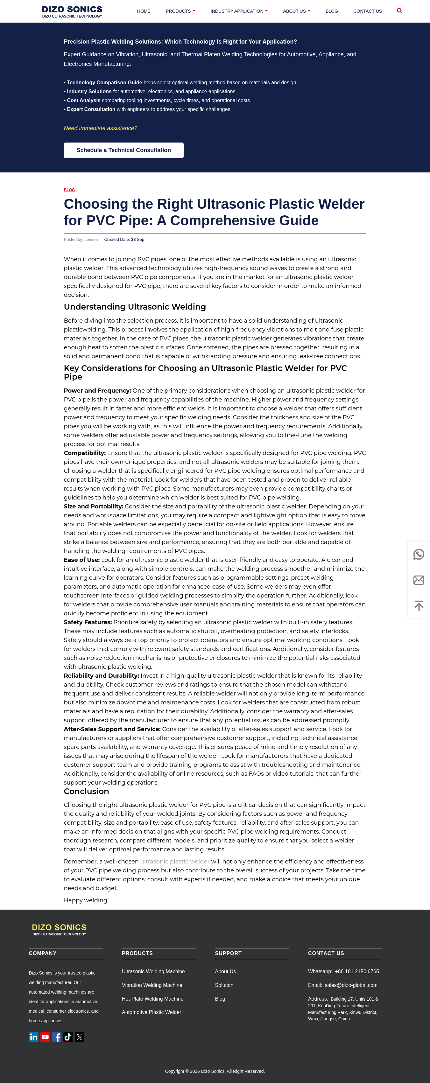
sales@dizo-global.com (351, 985)
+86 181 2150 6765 (357, 971)
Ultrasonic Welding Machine (153, 971)
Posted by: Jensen (81, 239)
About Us (225, 971)
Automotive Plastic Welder (151, 1012)
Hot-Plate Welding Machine (153, 999)
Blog (69, 190)
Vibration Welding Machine (152, 985)
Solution (224, 985)
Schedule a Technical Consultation (124, 150)
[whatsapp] (419, 554)
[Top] (419, 606)
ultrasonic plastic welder (175, 861)
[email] (419, 580)
